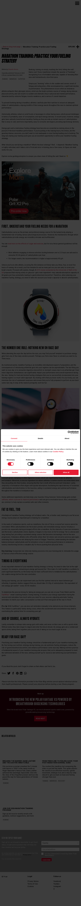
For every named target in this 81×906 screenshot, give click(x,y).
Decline (15, 472)
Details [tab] (40, 438)
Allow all (66, 472)
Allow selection (40, 472)
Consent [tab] (14, 438)
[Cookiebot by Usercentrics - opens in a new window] (69, 432)
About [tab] (67, 438)
